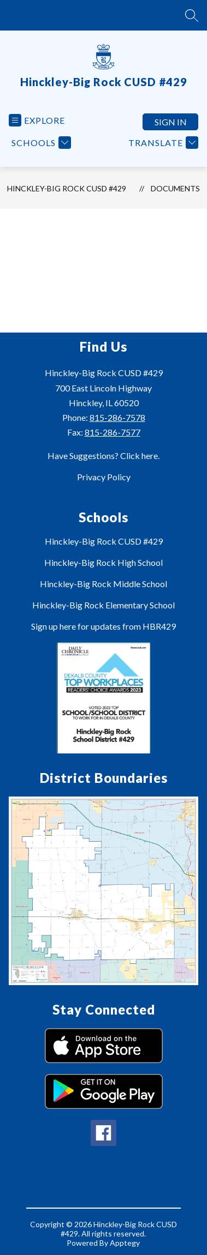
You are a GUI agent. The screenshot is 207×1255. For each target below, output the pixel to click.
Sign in (171, 122)
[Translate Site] (162, 142)
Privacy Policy (104, 477)
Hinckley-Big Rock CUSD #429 (66, 188)
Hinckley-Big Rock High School (103, 562)
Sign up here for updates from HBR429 (103, 626)
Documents (175, 188)
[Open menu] (37, 120)
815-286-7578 (117, 417)
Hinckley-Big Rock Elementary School (103, 605)
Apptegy (125, 1242)
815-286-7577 (112, 432)
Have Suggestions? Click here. (103, 455)
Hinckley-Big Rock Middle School (103, 583)
